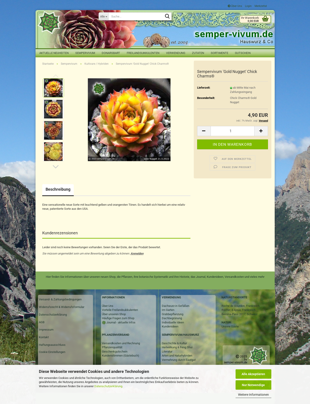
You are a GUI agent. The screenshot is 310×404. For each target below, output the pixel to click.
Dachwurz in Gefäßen (175, 306)
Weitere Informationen (253, 394)
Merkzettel (260, 6)
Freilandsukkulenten (143, 53)
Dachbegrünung (172, 318)
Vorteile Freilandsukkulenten (120, 310)
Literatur (167, 351)
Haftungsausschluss (52, 344)
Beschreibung (58, 189)
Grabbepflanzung (172, 314)
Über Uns (235, 6)
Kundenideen (170, 326)
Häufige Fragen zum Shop (118, 318)
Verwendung (175, 53)
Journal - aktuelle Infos (120, 322)
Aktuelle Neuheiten (54, 53)
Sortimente (219, 53)
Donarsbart (111, 53)
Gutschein (243, 53)
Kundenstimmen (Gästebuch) (120, 355)
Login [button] (248, 6)
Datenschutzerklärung (108, 386)
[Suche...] (103, 16)
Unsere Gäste (230, 326)
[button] (55, 166)
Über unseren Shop (114, 314)
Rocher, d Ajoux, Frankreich (238, 310)
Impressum (46, 329)
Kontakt (44, 337)
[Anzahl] (233, 131)
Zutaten (198, 53)
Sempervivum (85, 53)
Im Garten (168, 310)
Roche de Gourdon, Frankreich (240, 306)
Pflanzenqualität (112, 347)
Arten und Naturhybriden (177, 355)
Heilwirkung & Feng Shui (177, 347)
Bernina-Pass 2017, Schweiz (239, 314)
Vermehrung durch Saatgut (179, 359)
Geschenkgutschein (114, 351)
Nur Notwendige (253, 385)
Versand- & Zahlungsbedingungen (60, 299)
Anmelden (137, 253)
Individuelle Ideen (173, 322)
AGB (41, 322)
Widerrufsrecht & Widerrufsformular (61, 307)
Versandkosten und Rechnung (121, 343)
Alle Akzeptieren (253, 374)
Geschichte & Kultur (174, 343)
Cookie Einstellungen (52, 352)
